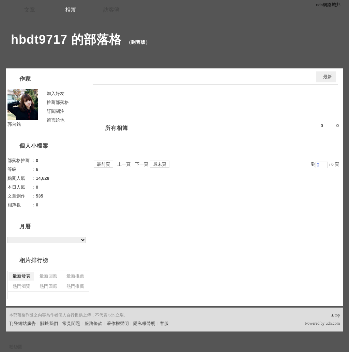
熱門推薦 (75, 286)
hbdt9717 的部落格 (66, 39)
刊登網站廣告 (22, 323)
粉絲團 (15, 346)
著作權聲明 (118, 323)
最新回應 (48, 276)
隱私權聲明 (144, 323)
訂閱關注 (55, 111)
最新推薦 (75, 276)
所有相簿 (116, 128)
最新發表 (21, 276)
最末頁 (159, 164)
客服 (164, 323)
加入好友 (55, 93)
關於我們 (49, 323)
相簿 (70, 10)
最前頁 (103, 164)
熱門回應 (48, 286)
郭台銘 (14, 124)
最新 (327, 76)
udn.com (332, 323)
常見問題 (71, 323)
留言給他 (55, 120)
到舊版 (138, 42)
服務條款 (93, 323)
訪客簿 (111, 10)
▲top (335, 315)
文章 (29, 10)
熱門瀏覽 (21, 286)
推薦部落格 (58, 102)
